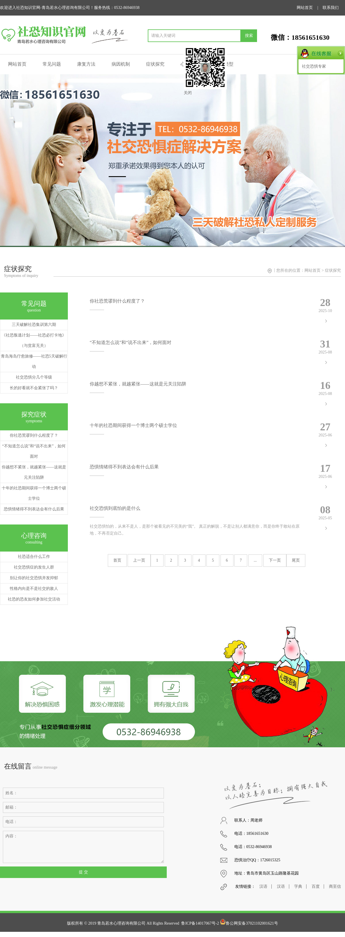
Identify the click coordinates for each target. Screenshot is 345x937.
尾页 (296, 560)
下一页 (275, 560)
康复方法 (86, 64)
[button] (338, 160)
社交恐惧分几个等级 (34, 377)
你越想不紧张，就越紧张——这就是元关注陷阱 (34, 472)
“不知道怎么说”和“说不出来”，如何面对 (34, 451)
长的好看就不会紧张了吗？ (34, 388)
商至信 (335, 886)
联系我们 (331, 7)
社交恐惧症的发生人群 (34, 567)
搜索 (249, 35)
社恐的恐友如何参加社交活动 (34, 599)
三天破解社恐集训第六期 (34, 324)
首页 (117, 560)
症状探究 (155, 64)
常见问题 (52, 64)
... (255, 560)
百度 (316, 886)
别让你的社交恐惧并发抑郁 (34, 578)
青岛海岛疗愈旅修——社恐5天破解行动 (34, 361)
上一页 (139, 560)
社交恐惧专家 (314, 66)
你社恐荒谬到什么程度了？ (34, 435)
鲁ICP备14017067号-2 (200, 923)
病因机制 (121, 64)
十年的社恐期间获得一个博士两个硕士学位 (34, 493)
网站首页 (305, 7)
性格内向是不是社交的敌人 (34, 588)
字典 (298, 886)
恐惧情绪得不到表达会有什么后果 (34, 509)
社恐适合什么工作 (34, 556)
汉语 (263, 886)
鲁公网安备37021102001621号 (248, 923)
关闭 (188, 93)
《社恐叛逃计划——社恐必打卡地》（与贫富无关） (34, 340)
